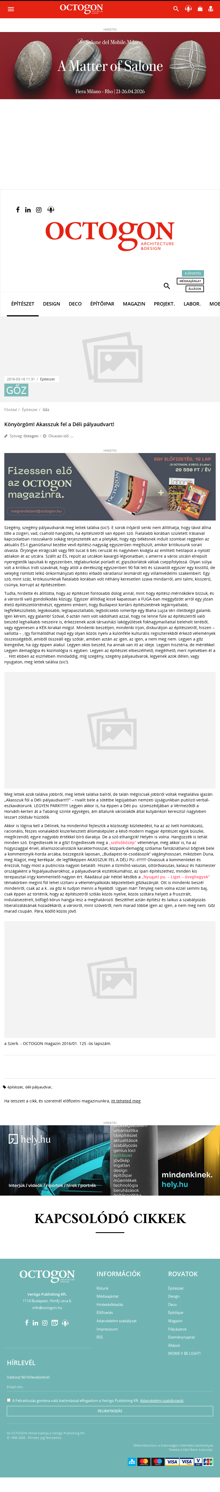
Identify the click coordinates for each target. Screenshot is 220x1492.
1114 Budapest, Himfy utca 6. (47, 1300)
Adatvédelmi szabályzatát (162, 1400)
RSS (100, 1337)
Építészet (22, 303)
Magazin (134, 303)
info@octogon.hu (47, 1307)
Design (51, 303)
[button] (167, 285)
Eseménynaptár (181, 1337)
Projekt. (164, 303)
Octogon (30, 435)
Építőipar (102, 303)
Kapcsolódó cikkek (110, 1219)
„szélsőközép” (123, 842)
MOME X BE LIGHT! (184, 1353)
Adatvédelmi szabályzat (117, 1320)
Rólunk (103, 1288)
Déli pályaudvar (38, 1087)
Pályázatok (177, 1329)
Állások (194, 289)
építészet (15, 1087)
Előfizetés (193, 273)
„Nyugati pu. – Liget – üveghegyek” (176, 876)
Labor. (192, 303)
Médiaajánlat (190, 281)
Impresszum (107, 1329)
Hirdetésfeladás (110, 1304)
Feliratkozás (110, 1411)
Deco (75, 303)
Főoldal (10, 409)
